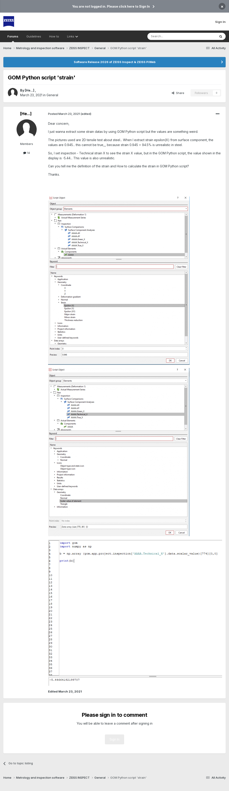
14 (26, 153)
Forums (12, 38)
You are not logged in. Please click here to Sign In (111, 6)
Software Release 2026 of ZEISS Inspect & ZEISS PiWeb (114, 62)
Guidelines (33, 36)
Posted (64, 114)
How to (54, 36)
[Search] (170, 36)
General (52, 95)
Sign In (220, 22)
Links (72, 36)
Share (178, 93)
